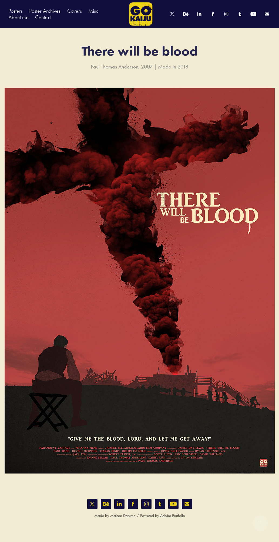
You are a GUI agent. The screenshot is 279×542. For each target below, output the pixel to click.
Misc (93, 11)
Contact (43, 17)
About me (18, 17)
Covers (74, 11)
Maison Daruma (123, 515)
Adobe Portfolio (172, 515)
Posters (15, 11)
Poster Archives (44, 11)
